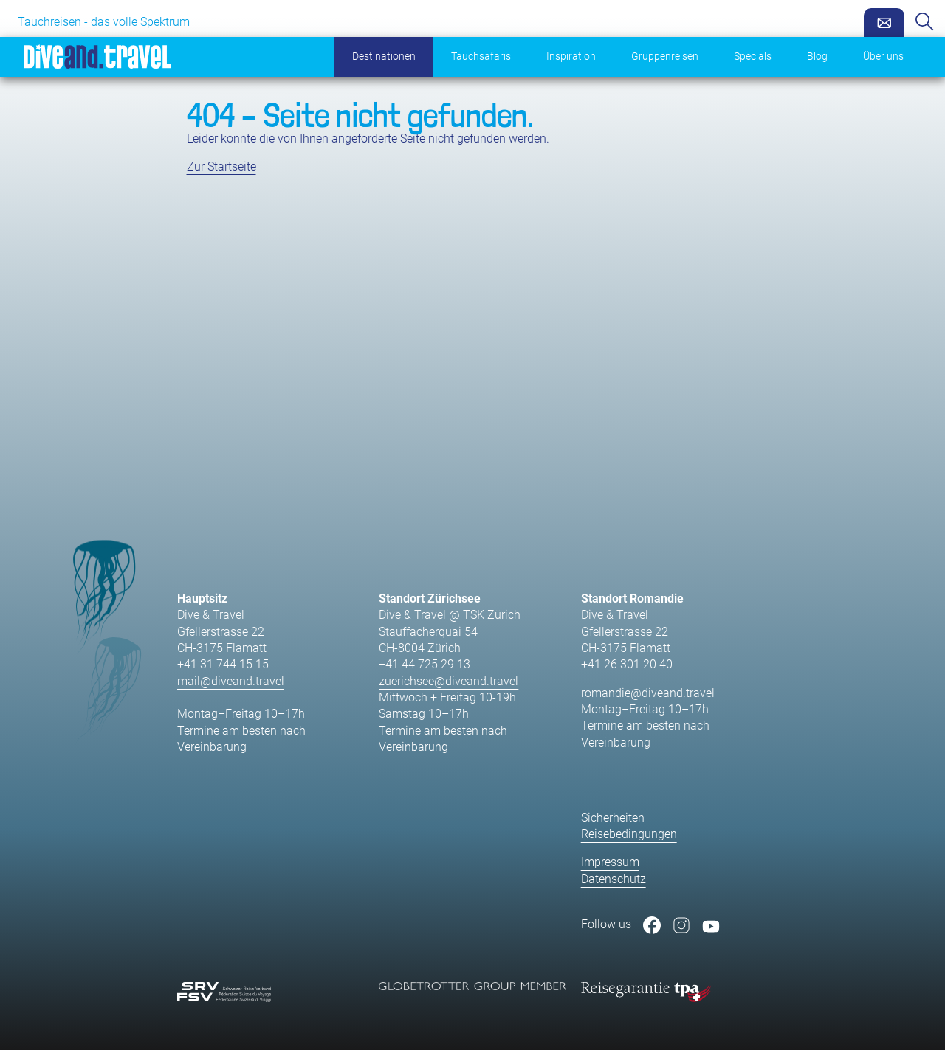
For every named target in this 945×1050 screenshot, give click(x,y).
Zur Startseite (221, 166)
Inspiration (571, 56)
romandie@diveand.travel (648, 693)
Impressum (610, 862)
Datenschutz (613, 879)
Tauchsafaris (481, 56)
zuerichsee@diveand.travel (448, 681)
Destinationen (384, 56)
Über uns (883, 56)
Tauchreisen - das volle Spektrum (104, 22)
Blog (817, 56)
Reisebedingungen (629, 834)
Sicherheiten (613, 818)
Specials (753, 56)
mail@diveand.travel (230, 681)
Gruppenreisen (664, 56)
